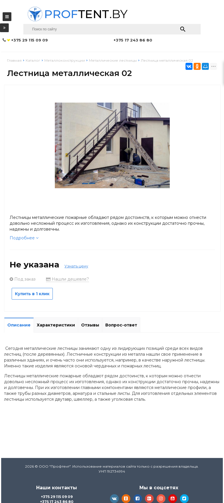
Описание (19, 325)
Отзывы (90, 325)
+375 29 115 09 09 (57, 497)
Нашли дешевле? (67, 279)
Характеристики (56, 325)
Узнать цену (76, 266)
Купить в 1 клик (32, 293)
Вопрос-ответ (121, 325)
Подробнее (24, 238)
